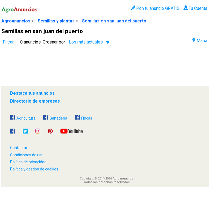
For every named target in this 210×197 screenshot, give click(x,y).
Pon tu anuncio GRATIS (155, 8)
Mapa (199, 40)
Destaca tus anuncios (32, 93)
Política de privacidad (28, 162)
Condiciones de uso (26, 155)
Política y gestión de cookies (34, 169)
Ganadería (55, 117)
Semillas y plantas (56, 21)
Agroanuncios (15, 21)
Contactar (18, 148)
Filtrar (8, 42)
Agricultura (23, 117)
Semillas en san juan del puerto (114, 21)
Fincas (83, 117)
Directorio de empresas (35, 101)
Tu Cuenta (195, 8)
